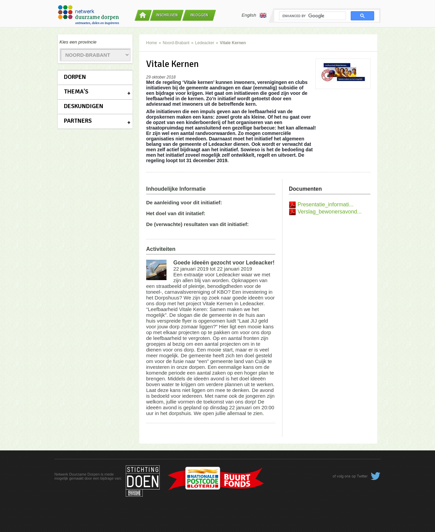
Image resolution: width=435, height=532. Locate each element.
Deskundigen (83, 106)
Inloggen (199, 15)
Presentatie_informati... (325, 204)
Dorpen (75, 77)
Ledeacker (204, 42)
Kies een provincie (78, 42)
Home (151, 42)
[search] (311, 16)
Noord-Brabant (176, 42)
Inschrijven (167, 15)
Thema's (76, 91)
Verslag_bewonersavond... (329, 211)
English (254, 15)
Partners (78, 120)
